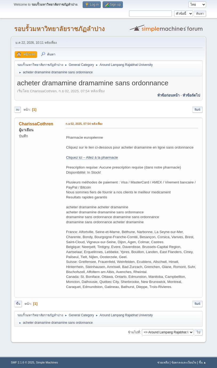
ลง (17, 109)
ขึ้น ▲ (202, 362)
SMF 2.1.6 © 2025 (22, 362)
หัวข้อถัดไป (191, 95)
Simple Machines (47, 362)
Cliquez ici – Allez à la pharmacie (92, 157)
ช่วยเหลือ (163, 362)
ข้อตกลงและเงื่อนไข (183, 362)
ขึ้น (18, 303)
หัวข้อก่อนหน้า (168, 95)
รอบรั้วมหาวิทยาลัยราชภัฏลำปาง (59, 28)
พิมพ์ (197, 109)
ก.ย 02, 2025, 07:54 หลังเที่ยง (84, 123)
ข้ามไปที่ (134, 332)
